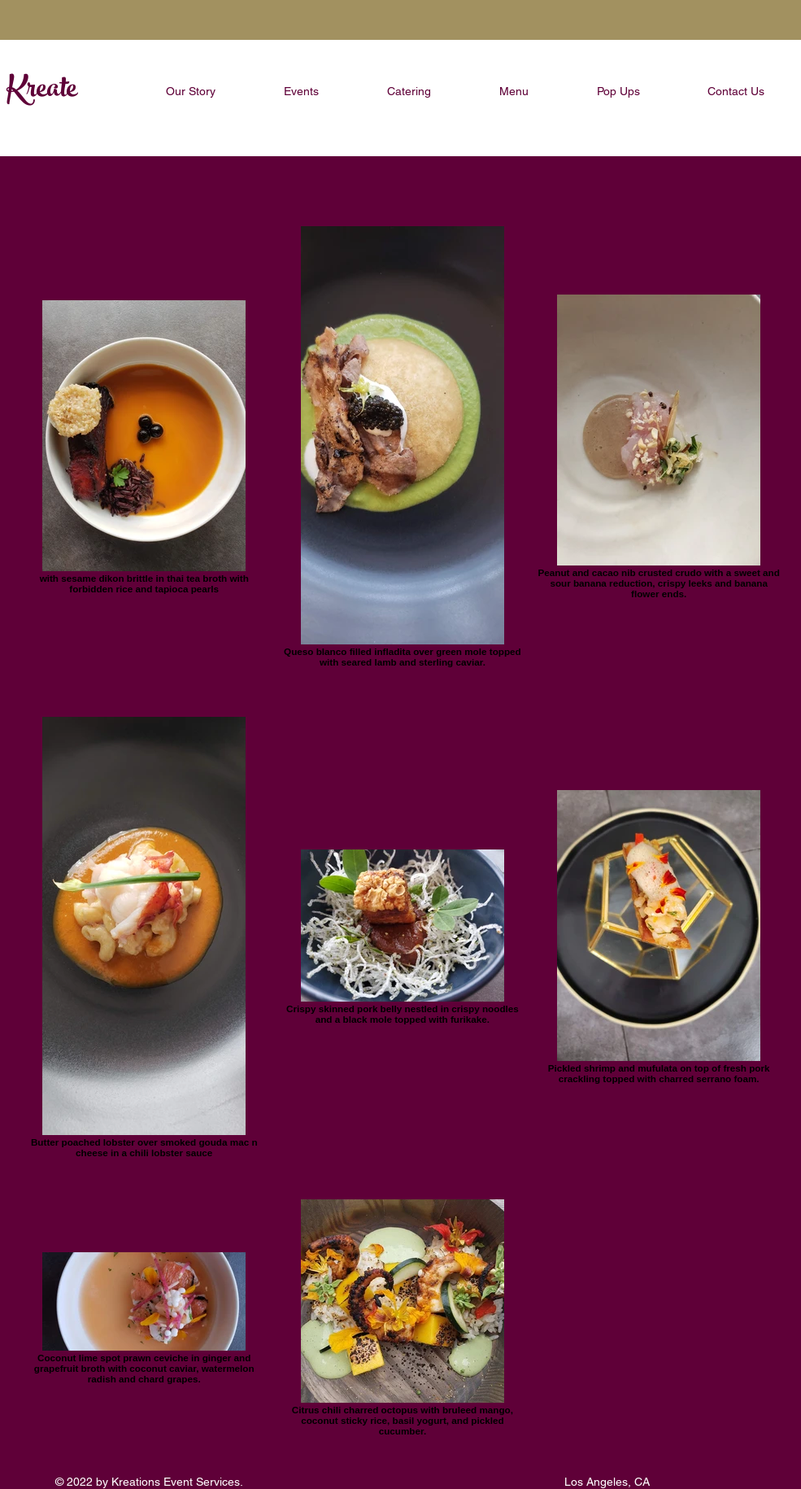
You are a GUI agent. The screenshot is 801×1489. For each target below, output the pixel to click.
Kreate (42, 91)
